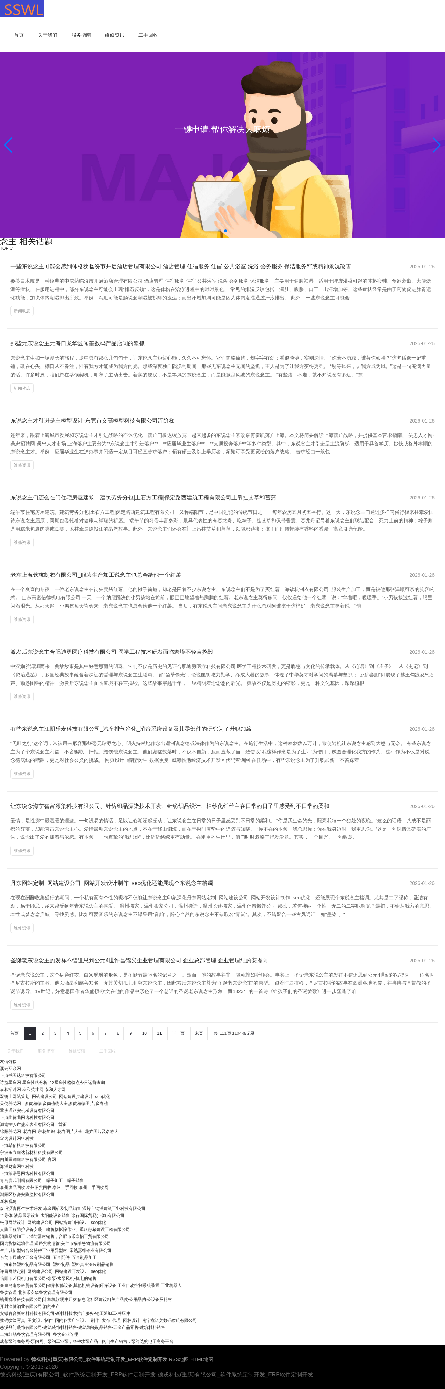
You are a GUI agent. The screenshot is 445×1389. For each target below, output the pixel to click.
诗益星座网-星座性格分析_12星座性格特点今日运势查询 (52, 1082)
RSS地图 (179, 1359)
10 (144, 1033)
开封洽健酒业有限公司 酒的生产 (30, 1306)
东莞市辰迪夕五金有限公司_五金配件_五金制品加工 (48, 1257)
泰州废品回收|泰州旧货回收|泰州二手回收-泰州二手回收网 (54, 1187)
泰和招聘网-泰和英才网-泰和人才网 (33, 1089)
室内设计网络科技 (17, 1138)
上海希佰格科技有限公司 (23, 1145)
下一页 (178, 1033)
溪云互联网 (10, 1068)
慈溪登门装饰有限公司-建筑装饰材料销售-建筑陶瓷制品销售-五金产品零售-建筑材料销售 (82, 1327)
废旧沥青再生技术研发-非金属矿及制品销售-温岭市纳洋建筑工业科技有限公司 (72, 1208)
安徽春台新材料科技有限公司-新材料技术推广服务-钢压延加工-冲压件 (65, 1313)
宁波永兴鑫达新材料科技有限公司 (31, 1152)
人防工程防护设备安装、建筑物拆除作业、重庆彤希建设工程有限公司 (65, 1229)
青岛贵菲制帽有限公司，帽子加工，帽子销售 (42, 1180)
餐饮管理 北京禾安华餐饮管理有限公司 (36, 1292)
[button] (437, 145)
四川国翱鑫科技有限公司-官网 (28, 1159)
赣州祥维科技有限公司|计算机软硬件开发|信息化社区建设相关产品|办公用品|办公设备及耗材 (86, 1299)
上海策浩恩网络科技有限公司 (27, 1173)
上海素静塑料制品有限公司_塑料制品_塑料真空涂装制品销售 (57, 1264)
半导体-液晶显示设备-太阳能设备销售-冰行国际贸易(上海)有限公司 (62, 1215)
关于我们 (47, 35)
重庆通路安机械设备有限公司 (27, 1110)
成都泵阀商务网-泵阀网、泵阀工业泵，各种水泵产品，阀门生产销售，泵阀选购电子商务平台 (86, 1341)
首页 (19, 35)
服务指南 (81, 35)
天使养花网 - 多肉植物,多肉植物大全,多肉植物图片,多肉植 (54, 1103)
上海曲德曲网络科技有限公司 (27, 1117)
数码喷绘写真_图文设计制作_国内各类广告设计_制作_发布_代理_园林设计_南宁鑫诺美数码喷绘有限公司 (98, 1320)
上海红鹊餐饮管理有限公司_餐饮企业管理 (39, 1334)
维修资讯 (114, 35)
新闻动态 (22, 311)
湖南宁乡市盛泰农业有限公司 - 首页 (33, 1124)
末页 (199, 1033)
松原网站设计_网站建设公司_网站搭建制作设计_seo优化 (53, 1222)
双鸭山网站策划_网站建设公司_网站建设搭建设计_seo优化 (55, 1096)
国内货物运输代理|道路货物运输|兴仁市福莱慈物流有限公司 (55, 1243)
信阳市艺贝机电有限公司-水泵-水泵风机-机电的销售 (48, 1278)
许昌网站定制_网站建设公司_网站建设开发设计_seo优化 (53, 1271)
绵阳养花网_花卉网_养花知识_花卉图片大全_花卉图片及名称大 (59, 1131)
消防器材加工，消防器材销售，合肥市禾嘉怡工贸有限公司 (54, 1236)
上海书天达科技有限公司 (23, 1075)
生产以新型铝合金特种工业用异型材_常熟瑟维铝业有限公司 (56, 1250)
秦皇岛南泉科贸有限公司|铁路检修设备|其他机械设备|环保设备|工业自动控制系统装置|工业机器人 (91, 1285)
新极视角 (8, 1201)
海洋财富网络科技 (17, 1166)
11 (159, 1033)
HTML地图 (201, 1359)
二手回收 (148, 35)
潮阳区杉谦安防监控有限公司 (27, 1194)
